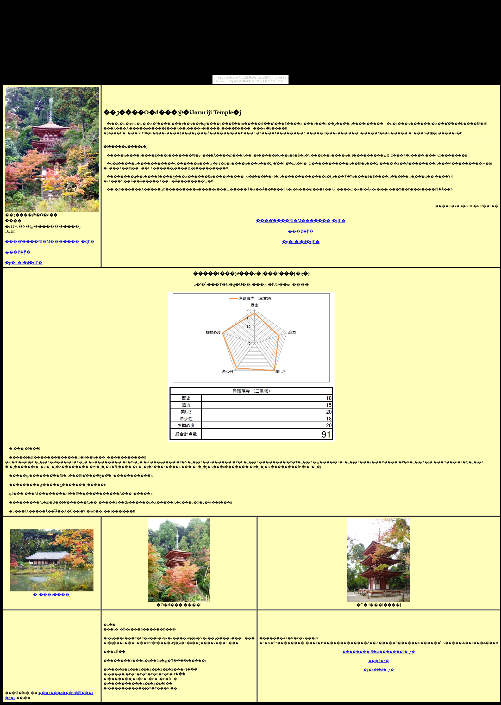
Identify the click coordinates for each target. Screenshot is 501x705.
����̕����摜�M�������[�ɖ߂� (50, 241)
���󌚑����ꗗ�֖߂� (17, 252)
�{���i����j (51, 592)
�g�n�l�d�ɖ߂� (23, 262)
